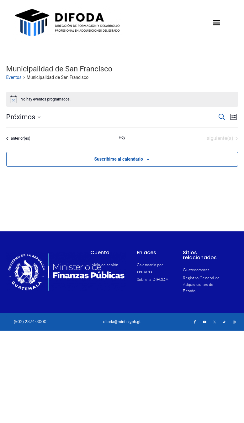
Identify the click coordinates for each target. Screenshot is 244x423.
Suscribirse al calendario (118, 159)
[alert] (122, 99)
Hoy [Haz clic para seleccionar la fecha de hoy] (122, 137)
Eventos (14, 77)
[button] (216, 22)
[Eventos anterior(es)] (18, 138)
